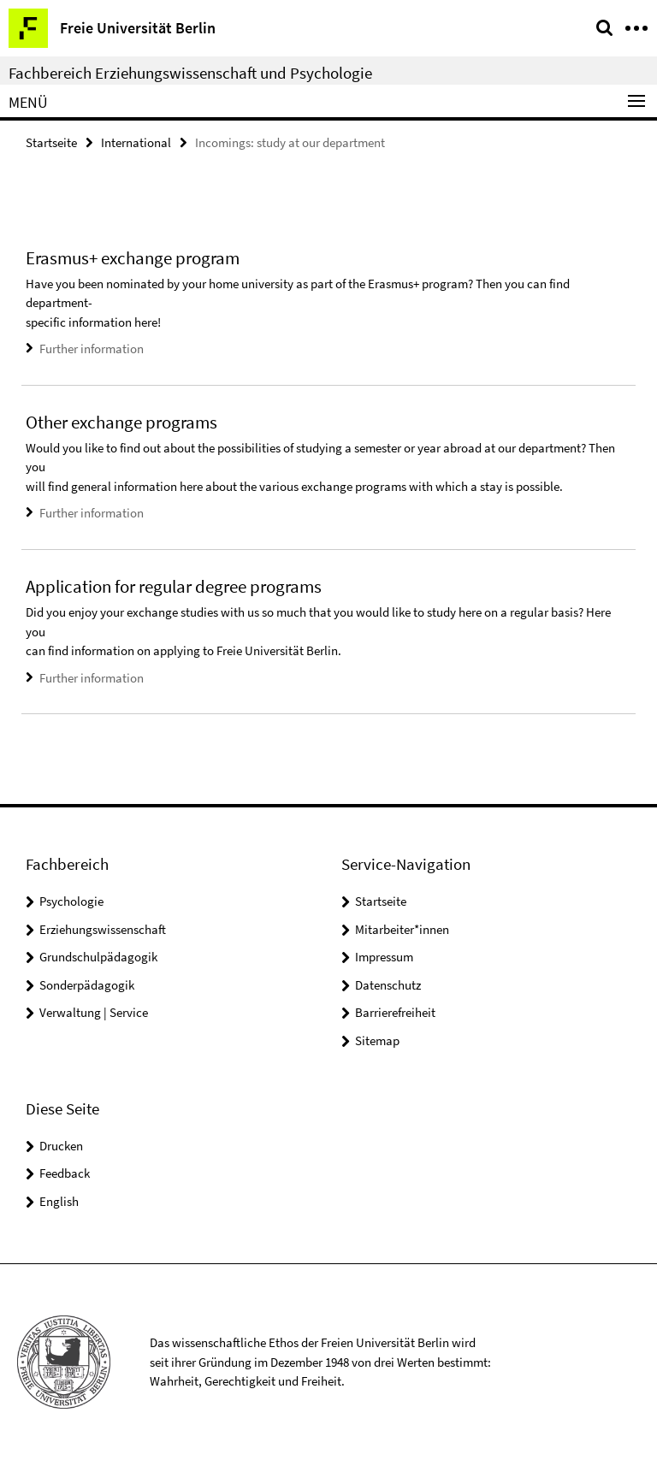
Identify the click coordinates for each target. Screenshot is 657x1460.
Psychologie (71, 901)
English (59, 1201)
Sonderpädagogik (86, 985)
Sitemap (377, 1040)
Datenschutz (388, 985)
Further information (91, 348)
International (136, 142)
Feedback (64, 1173)
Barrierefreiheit (395, 1012)
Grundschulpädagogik (98, 957)
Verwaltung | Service (93, 1012)
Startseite (51, 142)
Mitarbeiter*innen (402, 929)
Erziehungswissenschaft (102, 929)
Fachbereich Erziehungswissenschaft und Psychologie (190, 72)
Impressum (384, 957)
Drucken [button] (61, 1146)
